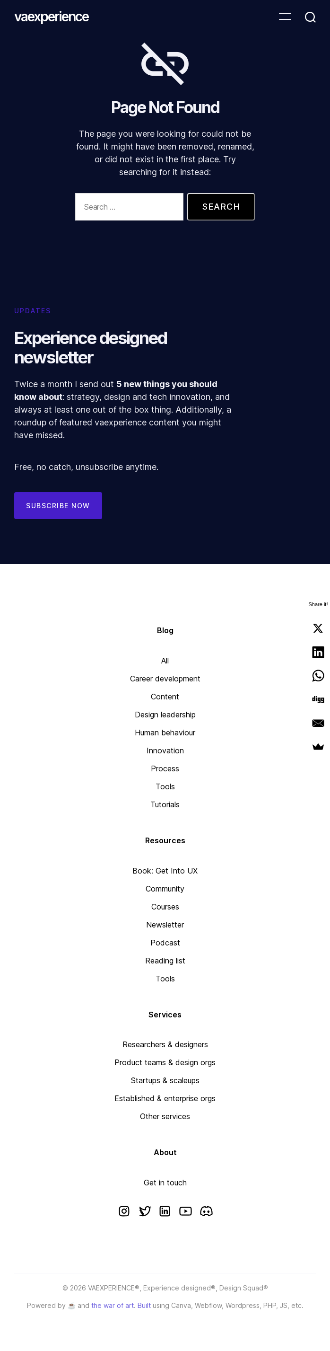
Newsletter (165, 924)
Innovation (165, 750)
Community (165, 888)
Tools (165, 786)
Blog (165, 630)
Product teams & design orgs (165, 1062)
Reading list (165, 960)
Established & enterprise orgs (165, 1098)
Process (165, 768)
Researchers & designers (165, 1044)
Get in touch (165, 1182)
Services (165, 1014)
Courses (165, 906)
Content (165, 696)
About (165, 1152)
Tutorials (165, 804)
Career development (165, 678)
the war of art (112, 1305)
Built (144, 1305)
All (165, 660)
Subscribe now (58, 506)
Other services (165, 1116)
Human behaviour (165, 732)
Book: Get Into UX (165, 870)
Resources (165, 840)
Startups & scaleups (165, 1080)
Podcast (165, 942)
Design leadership (165, 714)
